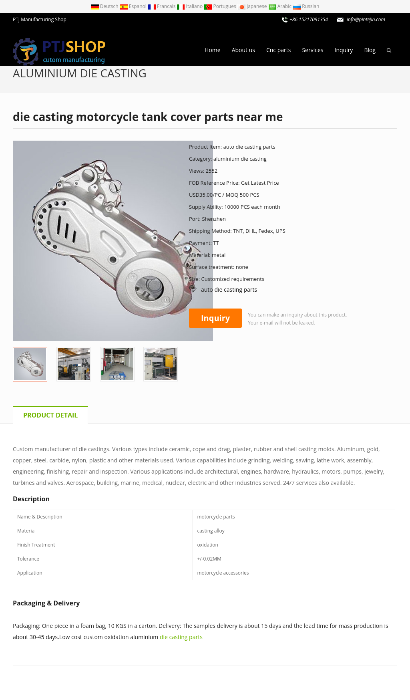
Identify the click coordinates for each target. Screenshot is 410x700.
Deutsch (105, 6)
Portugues (220, 6)
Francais (162, 6)
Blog (370, 50)
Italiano (190, 6)
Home (213, 50)
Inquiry (343, 50)
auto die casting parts (229, 289)
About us (243, 50)
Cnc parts (278, 50)
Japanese (252, 6)
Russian (306, 6)
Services (312, 50)
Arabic (280, 6)
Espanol (134, 6)
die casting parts (181, 637)
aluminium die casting (80, 73)
